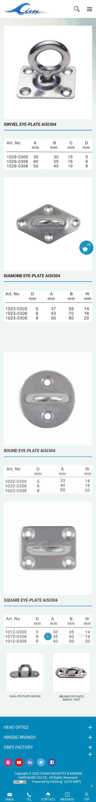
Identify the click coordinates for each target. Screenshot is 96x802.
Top (87, 799)
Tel (28, 799)
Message (67, 799)
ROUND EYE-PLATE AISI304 (29, 517)
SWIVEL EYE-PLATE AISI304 (30, 124)
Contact (48, 799)
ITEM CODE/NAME (76, 9)
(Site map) (72, 782)
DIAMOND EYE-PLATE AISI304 (32, 275)
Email (9, 799)
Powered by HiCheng (47, 782)
